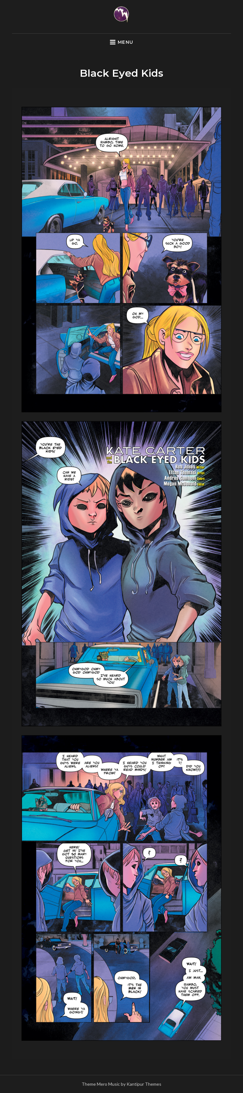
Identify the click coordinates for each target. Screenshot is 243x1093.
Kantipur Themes (144, 1084)
